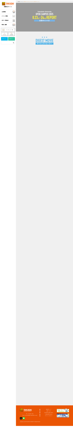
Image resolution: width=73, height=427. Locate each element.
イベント (22, 1)
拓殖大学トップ (48, 410)
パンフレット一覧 (9, 29)
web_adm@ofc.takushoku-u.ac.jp (31, 416)
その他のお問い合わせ (48, 415)
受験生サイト (8, 6)
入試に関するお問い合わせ (48, 413)
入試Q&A (11, 34)
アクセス (4, 34)
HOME (19, 1)
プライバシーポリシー (48, 416)
